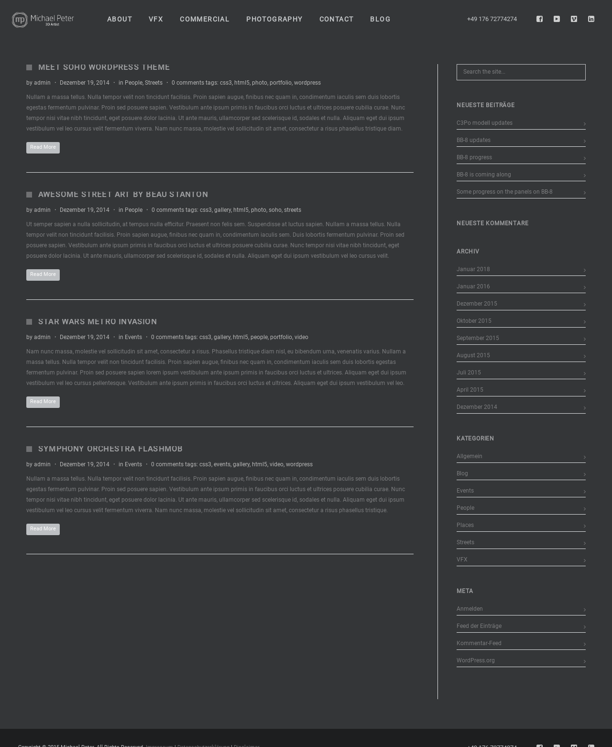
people (259, 337)
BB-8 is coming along (484, 174)
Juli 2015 (469, 372)
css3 (226, 82)
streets (292, 210)
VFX (462, 559)
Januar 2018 (473, 269)
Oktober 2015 (474, 321)
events (222, 464)
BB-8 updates (474, 140)
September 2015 (478, 338)
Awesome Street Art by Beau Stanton (123, 194)
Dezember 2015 (477, 303)
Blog (462, 473)
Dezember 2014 (477, 407)
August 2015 (473, 355)
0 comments (188, 82)
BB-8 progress (474, 157)
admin (42, 82)
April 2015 (470, 389)
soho (275, 210)
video (301, 337)
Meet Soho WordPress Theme (104, 67)
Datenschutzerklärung (203, 741)
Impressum (159, 741)
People (133, 82)
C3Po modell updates (485, 123)
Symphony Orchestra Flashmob (110, 448)
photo (259, 82)
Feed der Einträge (479, 626)
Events (133, 337)
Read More (43, 147)
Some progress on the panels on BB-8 (505, 191)
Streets (154, 82)
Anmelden (470, 608)
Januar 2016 (473, 286)
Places (465, 525)
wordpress (307, 82)
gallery (222, 210)
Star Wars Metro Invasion (97, 321)
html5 (242, 82)
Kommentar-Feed (479, 643)
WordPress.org (476, 660)
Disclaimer (247, 741)
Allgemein (469, 456)
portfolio (281, 82)
